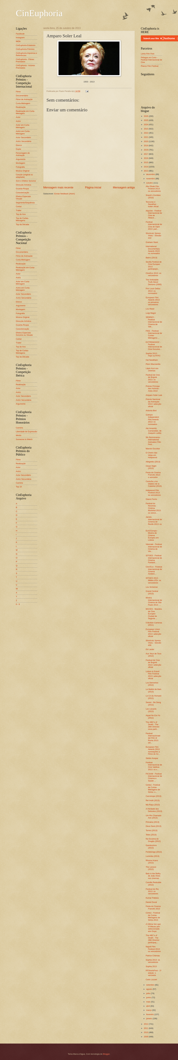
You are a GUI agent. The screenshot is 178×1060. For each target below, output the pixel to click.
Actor (18, 117)
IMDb (18, 41)
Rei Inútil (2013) (153, 800)
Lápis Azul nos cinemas (152, 369)
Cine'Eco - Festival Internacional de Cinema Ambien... (154, 570)
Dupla (18, 149)
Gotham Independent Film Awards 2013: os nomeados (152, 419)
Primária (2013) (152, 822)
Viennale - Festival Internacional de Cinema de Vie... (154, 547)
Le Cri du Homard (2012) (153, 697)
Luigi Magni (151, 313)
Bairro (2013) (151, 257)
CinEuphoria (39, 13)
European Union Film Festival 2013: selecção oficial (153, 632)
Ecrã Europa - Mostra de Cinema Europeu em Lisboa (152, 535)
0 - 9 (18, 604)
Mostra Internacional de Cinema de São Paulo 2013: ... (154, 601)
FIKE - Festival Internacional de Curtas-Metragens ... (154, 334)
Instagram (20, 37)
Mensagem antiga (124, 187)
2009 (146, 1036)
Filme (18, 91)
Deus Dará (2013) (153, 826)
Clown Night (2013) (151, 467)
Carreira (19, 428)
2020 (146, 141)
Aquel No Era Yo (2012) (153, 716)
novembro (150, 178)
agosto (149, 989)
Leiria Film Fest (147, 54)
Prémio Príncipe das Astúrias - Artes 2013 (153, 388)
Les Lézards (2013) (151, 710)
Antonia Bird (151, 410)
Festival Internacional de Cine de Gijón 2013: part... (154, 225)
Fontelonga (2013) (154, 852)
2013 (146, 171)
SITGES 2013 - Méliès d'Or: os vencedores (153, 580)
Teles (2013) (151, 835)
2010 (146, 1032)
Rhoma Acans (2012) (152, 861)
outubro (149, 183)
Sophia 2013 (151, 966)
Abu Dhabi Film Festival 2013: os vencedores (153, 188)
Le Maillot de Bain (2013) (153, 690)
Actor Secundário (23, 137)
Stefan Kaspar (152, 758)
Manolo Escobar (153, 448)
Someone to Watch (24, 439)
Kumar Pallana (152, 898)
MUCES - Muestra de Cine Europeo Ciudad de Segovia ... (154, 614)
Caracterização (22, 192)
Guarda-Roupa (22, 188)
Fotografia (20, 167)
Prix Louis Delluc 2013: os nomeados (153, 290)
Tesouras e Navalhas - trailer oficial (152, 204)
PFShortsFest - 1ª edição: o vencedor (153, 972)
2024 (146, 124)
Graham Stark (152, 242)
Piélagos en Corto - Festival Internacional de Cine (151, 59)
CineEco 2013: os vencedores (153, 274)
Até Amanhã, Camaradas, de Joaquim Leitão (153, 430)
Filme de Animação (24, 99)
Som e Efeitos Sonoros (26, 181)
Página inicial (93, 187)
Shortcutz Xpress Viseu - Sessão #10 (153, 235)
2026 (146, 116)
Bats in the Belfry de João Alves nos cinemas (153, 875)
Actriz (18, 121)
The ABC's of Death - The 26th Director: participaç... (153, 938)
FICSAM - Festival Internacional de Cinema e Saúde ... (154, 777)
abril (148, 1006)
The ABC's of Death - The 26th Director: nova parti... (153, 725)
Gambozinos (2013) (151, 846)
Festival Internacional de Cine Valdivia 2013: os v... (154, 766)
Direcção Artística (23, 185)
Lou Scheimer (152, 587)
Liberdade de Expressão (26, 431)
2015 (146, 162)
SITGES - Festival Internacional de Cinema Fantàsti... (154, 559)
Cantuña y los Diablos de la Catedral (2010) (154, 483)
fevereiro (150, 1014)
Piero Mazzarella (153, 364)
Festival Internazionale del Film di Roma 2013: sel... (153, 738)
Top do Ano (21, 214)
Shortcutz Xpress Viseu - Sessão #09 (153, 642)
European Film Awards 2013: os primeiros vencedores (153, 301)
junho (148, 997)
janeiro (149, 1018)
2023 (146, 129)
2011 (146, 1028)
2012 (146, 1024)
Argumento (20, 159)
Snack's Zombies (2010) (153, 196)
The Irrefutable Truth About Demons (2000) (154, 282)
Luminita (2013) (152, 856)
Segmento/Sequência (25, 202)
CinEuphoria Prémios (25, 49)
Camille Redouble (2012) (153, 883)
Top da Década (22, 224)
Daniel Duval (151, 902)
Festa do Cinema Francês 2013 (153, 907)
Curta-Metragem (23, 103)
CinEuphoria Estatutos (25, 45)
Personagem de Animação (23, 154)
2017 (146, 154)
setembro (150, 985)
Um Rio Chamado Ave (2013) (153, 816)
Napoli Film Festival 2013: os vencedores (153, 948)
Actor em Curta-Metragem (23, 126)
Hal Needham (152, 360)
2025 (146, 120)
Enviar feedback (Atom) (64, 194)
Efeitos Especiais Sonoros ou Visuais (24, 334)
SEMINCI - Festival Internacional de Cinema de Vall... (154, 322)
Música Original (22, 171)
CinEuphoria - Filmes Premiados (25, 60)
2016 (146, 158)
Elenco (19, 145)
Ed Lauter (150, 649)
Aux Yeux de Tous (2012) (153, 654)
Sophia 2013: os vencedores (153, 961)
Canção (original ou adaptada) (24, 175)
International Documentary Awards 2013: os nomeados (153, 249)
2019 (146, 145)
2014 (146, 167)
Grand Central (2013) (152, 592)
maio (148, 1002)
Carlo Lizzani (151, 979)
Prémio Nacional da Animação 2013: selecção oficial (153, 402)
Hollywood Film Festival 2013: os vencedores (153, 492)
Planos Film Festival (149, 66)
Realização (21, 107)
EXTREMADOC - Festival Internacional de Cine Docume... (154, 345)
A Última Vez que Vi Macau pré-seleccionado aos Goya (153, 927)
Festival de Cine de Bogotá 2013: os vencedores (153, 378)
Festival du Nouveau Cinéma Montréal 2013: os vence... (153, 508)
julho (148, 993)
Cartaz (19, 206)
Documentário (22, 95)
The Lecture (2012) (151, 868)
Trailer (18, 210)
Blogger (106, 1054)
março (149, 1010)
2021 (146, 137)
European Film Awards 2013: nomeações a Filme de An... (153, 750)
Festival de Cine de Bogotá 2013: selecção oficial (153, 663)
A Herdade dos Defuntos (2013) (154, 810)
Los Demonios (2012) (152, 684)
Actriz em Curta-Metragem (23, 132)
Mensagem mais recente (58, 187)
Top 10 (19, 487)
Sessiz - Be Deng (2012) (153, 703)
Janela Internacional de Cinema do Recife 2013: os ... (154, 522)
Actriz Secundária (23, 141)
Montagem (20, 163)
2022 (146, 133)
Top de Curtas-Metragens (22, 219)
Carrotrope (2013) (153, 796)
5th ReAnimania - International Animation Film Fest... (153, 440)
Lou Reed (150, 309)
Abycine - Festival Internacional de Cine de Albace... (154, 214)
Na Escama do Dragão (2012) (153, 840)
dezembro (150, 174)
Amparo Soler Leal (154, 395)
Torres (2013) (151, 830)
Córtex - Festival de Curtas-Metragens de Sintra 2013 (153, 916)
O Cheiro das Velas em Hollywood (151, 455)
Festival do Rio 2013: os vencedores (152, 891)
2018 (146, 150)
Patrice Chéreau (153, 955)
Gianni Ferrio (151, 499)
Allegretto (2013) (153, 462)
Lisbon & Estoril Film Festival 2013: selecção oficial (153, 675)
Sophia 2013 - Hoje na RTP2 (153, 354)
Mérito (18, 435)
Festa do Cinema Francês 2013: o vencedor (153, 474)
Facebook (20, 34)
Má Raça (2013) (153, 805)
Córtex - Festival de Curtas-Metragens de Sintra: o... (153, 788)
